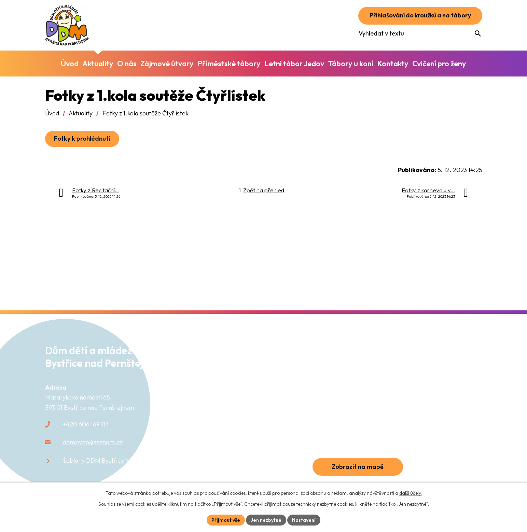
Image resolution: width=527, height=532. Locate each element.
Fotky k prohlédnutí (82, 138)
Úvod (52, 113)
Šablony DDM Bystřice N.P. (100, 460)
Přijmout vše (225, 520)
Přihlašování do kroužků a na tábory (418, 15)
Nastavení (304, 520)
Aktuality (81, 113)
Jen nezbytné (266, 520)
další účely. (410, 493)
